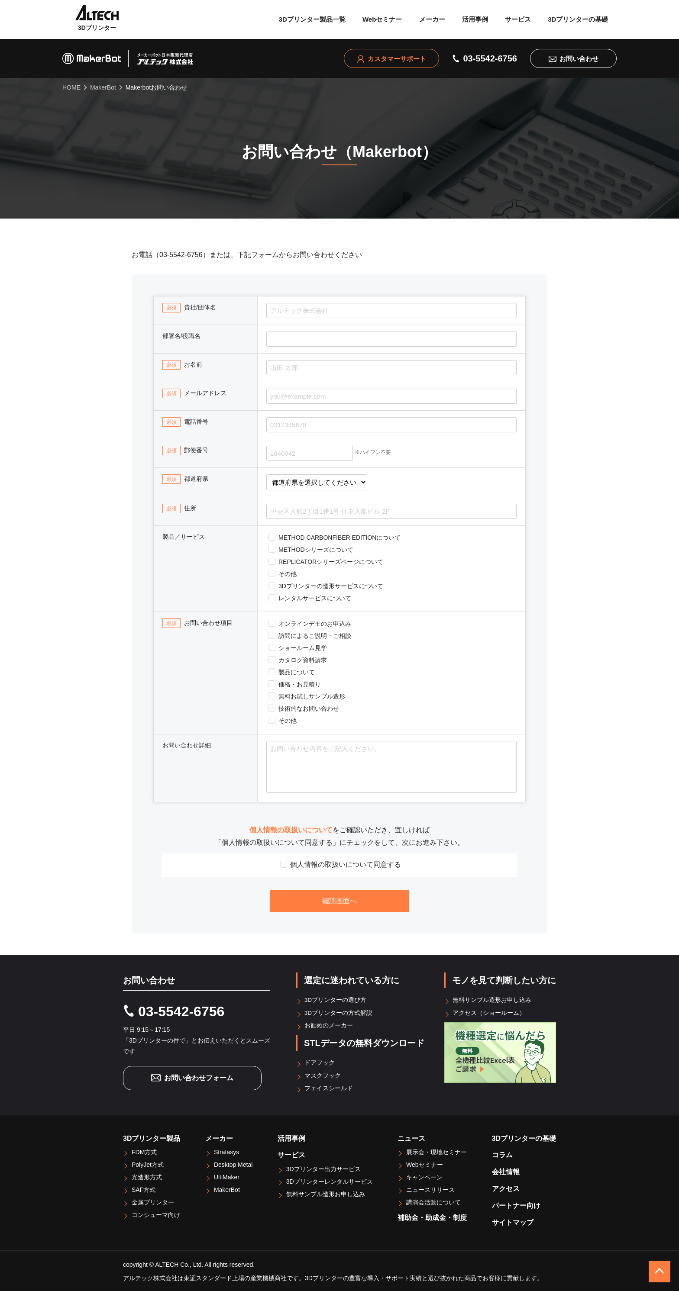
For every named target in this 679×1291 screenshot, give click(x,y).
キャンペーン (424, 1175)
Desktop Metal (233, 1163)
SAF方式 (143, 1188)
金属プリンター (153, 1201)
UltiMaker (226, 1175)
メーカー (432, 19)
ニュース (411, 1136)
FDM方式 (144, 1150)
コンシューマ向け (156, 1213)
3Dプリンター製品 (151, 1136)
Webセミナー (382, 19)
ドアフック (320, 1061)
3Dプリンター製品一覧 (312, 19)
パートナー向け (516, 1204)
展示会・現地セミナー (436, 1150)
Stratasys (226, 1150)
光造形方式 (147, 1175)
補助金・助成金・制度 (432, 1216)
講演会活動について (433, 1201)
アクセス (506, 1187)
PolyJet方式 (148, 1163)
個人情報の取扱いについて (291, 830)
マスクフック (323, 1074)
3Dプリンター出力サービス (323, 1167)
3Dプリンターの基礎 (578, 19)
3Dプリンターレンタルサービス (329, 1180)
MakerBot (227, 1188)
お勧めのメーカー (329, 1024)
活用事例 (475, 19)
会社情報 (506, 1170)
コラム (502, 1153)
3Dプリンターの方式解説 (339, 1012)
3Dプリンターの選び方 (336, 999)
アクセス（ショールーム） (489, 1012)
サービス (518, 19)
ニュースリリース (430, 1188)
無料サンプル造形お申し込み (492, 999)
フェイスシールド (329, 1086)
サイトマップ (513, 1220)
